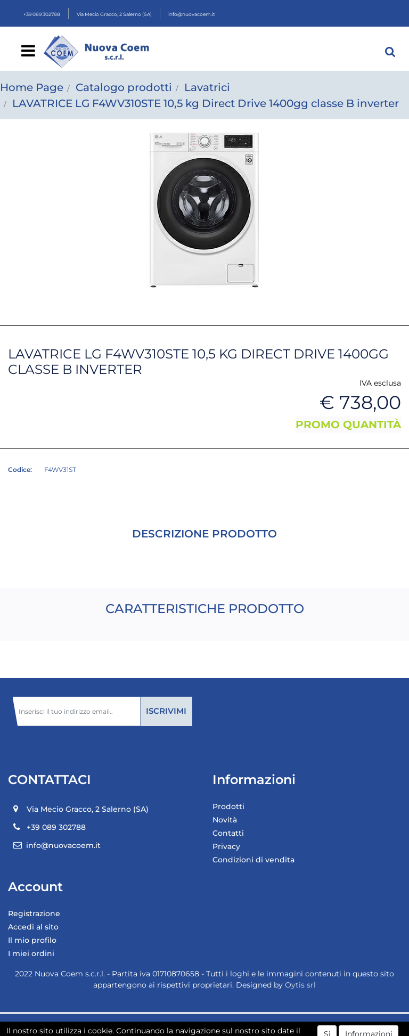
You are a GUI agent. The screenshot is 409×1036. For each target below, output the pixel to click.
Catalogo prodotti (124, 87)
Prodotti (228, 806)
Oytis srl (300, 985)
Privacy (226, 846)
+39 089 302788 (41, 14)
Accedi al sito (33, 927)
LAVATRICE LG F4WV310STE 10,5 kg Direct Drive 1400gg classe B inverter (205, 103)
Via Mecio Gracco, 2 (114, 14)
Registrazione (34, 913)
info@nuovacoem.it (191, 14)
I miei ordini (31, 953)
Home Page (31, 87)
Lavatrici (207, 87)
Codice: (20, 470)
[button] (390, 51)
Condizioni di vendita (253, 859)
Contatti (228, 833)
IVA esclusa (380, 383)
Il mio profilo (32, 940)
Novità (224, 820)
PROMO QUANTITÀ (348, 424)
